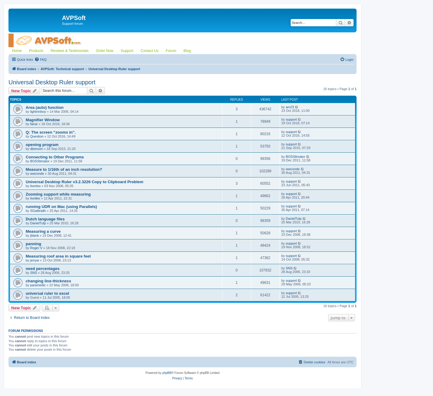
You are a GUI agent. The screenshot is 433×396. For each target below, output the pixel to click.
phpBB (166, 373)
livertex (35, 186)
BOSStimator (40, 161)
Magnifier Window (43, 120)
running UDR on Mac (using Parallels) (61, 206)
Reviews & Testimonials (69, 51)
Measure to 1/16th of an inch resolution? (64, 169)
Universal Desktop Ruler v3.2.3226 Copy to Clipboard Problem (84, 182)
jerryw (34, 260)
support (291, 119)
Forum (171, 51)
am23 (290, 107)
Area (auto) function (44, 107)
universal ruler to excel (47, 293)
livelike (35, 198)
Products (36, 51)
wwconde (37, 173)
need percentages (43, 268)
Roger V (36, 248)
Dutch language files (45, 219)
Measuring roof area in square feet (58, 256)
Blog (187, 51)
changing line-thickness (48, 281)
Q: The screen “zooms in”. (51, 132)
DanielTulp (38, 223)
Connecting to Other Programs (55, 157)
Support (127, 51)
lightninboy (38, 111)
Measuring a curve (43, 231)
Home (17, 51)
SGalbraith (38, 211)
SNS (33, 272)
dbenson (36, 149)
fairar (34, 124)
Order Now (104, 51)
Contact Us (149, 51)
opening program (42, 144)
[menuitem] (40, 59)
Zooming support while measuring (58, 194)
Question (37, 136)
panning (33, 244)
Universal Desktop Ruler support (51, 82)
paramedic (38, 285)
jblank (34, 235)
